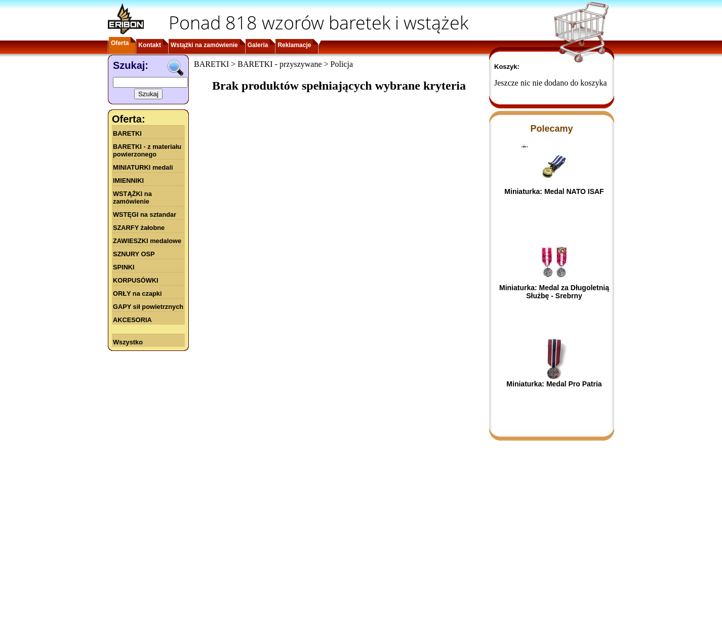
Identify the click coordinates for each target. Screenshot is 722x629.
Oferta (120, 43)
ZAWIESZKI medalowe (147, 241)
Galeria (258, 45)
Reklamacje (294, 45)
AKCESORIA (132, 320)
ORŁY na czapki (137, 293)
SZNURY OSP (134, 254)
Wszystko (128, 342)
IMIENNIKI (128, 180)
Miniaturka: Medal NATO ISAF (554, 191)
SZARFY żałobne (139, 227)
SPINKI (124, 267)
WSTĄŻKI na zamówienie (132, 197)
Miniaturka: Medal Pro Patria (553, 384)
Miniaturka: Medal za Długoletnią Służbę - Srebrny (554, 292)
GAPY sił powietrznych (148, 306)
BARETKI (127, 133)
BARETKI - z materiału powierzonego (147, 150)
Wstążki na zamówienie (204, 45)
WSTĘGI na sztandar (144, 214)
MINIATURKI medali (143, 167)
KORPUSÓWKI (135, 280)
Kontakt (149, 45)
